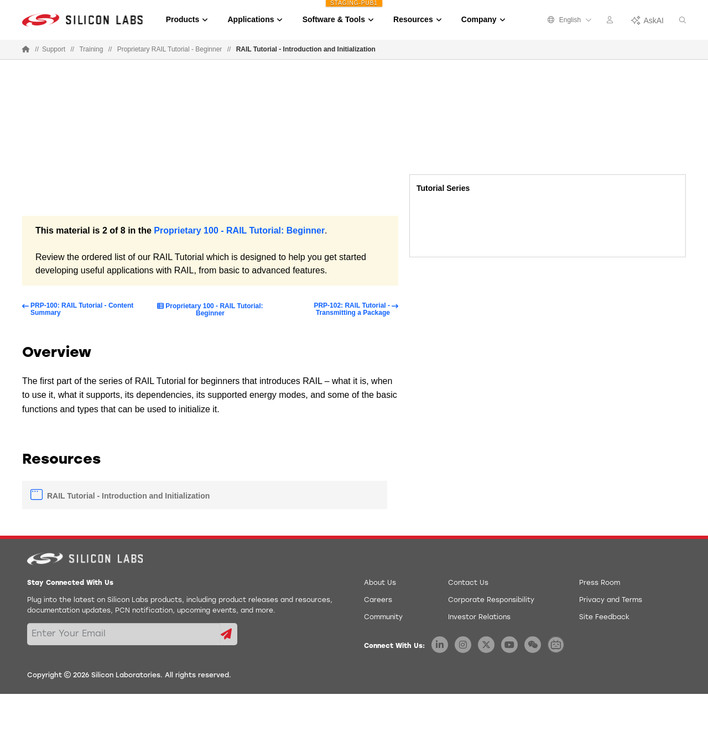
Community (383, 617)
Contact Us (468, 583)
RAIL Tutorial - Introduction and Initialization (128, 495)
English (570, 20)
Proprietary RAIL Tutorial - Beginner (169, 49)
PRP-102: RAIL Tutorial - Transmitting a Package (352, 309)
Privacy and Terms (610, 600)
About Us (380, 583)
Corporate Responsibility (491, 600)
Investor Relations (479, 617)
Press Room (599, 583)
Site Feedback (604, 617)
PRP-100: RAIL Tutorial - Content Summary (81, 309)
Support (53, 49)
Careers (378, 600)
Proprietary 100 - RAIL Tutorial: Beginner (239, 230)
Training (91, 49)
